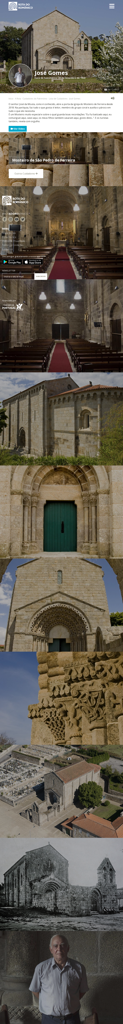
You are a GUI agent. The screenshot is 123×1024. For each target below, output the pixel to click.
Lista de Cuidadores (58, 98)
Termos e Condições (12, 245)
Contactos (7, 249)
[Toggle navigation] (111, 6)
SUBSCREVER (41, 276)
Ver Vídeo (18, 128)
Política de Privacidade (13, 241)
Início (11, 98)
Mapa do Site (9, 233)
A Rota (18, 98)
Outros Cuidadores (26, 173)
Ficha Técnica (9, 237)
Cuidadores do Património (35, 98)
